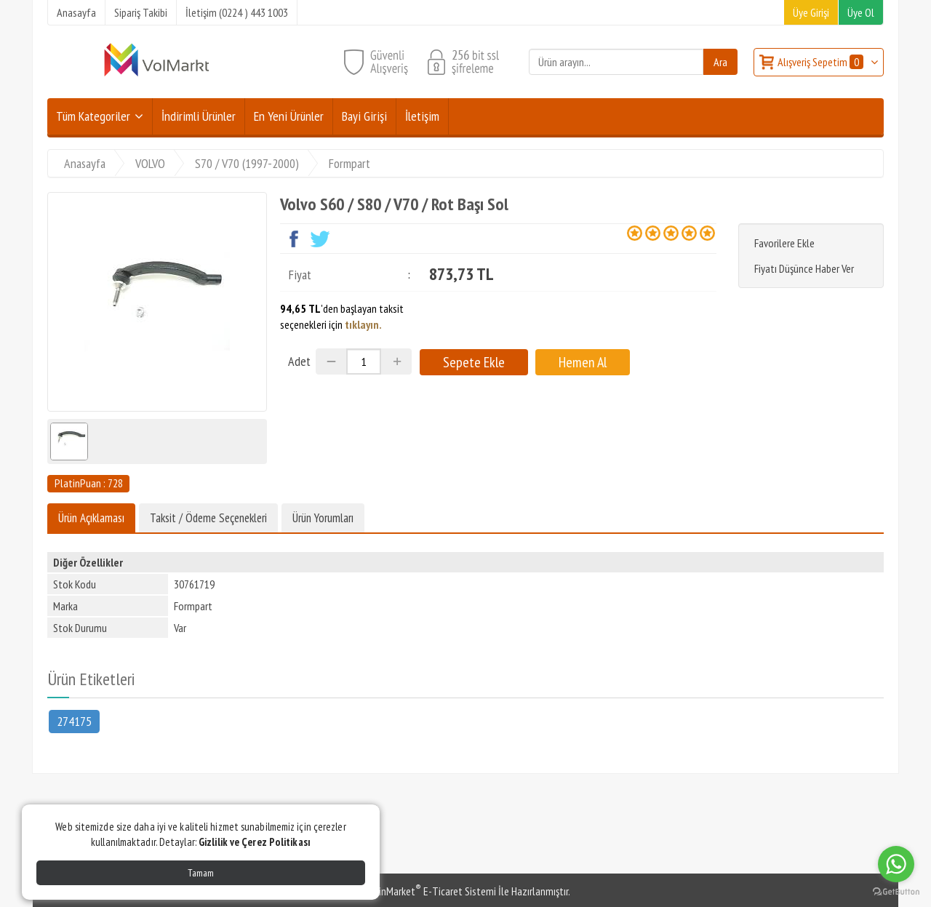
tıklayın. (363, 324)
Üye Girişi (811, 12)
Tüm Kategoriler (93, 116)
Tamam (201, 872)
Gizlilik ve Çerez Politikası (255, 842)
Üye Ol (860, 12)
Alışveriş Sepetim (822, 62)
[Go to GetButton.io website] (896, 892)
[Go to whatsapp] (896, 864)
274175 (74, 720)
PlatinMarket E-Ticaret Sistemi (428, 891)
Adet (299, 361)
